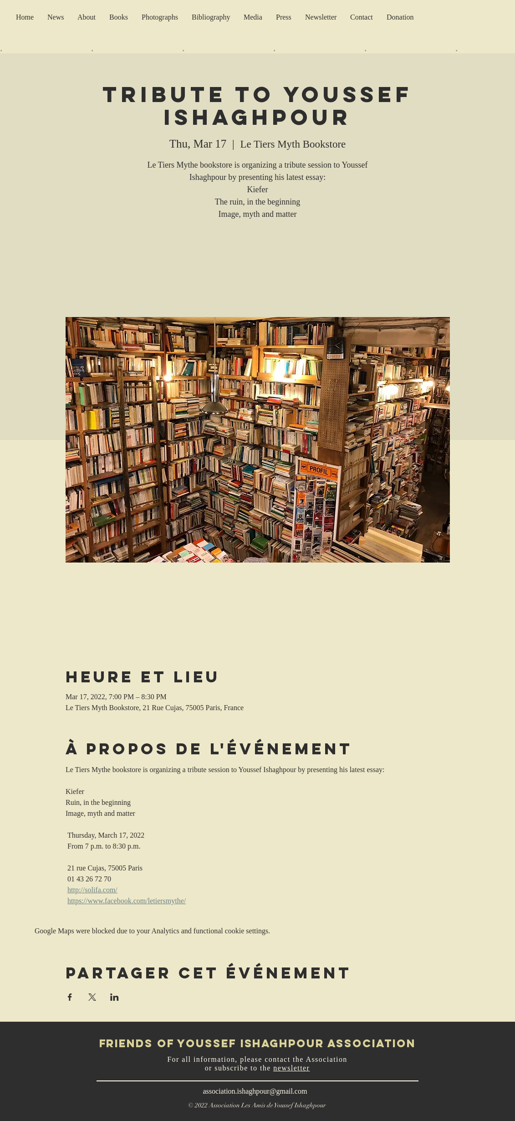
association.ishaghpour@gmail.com (255, 1091)
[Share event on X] (92, 997)
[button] (320, 17)
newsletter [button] (291, 1068)
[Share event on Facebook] (70, 997)
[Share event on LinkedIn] (114, 997)
